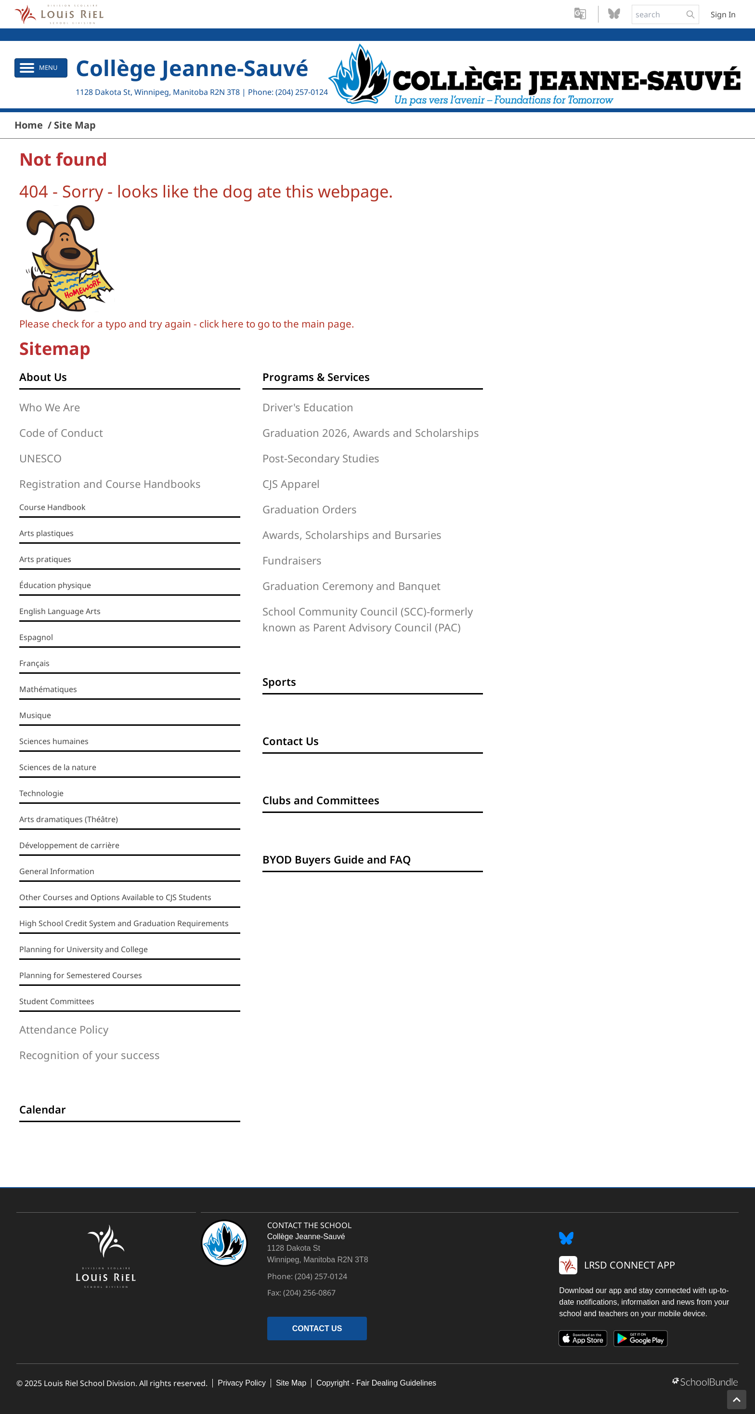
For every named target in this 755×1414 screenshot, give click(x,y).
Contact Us (290, 740)
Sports (279, 681)
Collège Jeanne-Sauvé (192, 67)
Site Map (291, 1383)
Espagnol (36, 637)
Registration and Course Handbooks (110, 483)
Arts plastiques (46, 533)
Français (34, 663)
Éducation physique (55, 585)
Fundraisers (292, 560)
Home (28, 125)
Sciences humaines (54, 741)
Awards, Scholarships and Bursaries (352, 534)
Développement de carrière (69, 845)
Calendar (42, 1109)
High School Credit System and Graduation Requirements (124, 923)
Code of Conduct (61, 432)
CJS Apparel (291, 483)
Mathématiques (48, 689)
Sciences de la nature (57, 767)
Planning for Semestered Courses (80, 975)
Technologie (41, 793)
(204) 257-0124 (301, 92)
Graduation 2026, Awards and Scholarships (370, 432)
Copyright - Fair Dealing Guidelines (376, 1383)
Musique (35, 715)
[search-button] (690, 14)
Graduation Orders (309, 509)
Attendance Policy (63, 1029)
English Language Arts (60, 611)
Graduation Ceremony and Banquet (351, 585)
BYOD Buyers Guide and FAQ (336, 859)
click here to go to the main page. (276, 323)
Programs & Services (316, 376)
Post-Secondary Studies (320, 458)
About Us (43, 376)
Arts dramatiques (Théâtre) (68, 819)
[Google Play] (641, 1340)
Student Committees (56, 1001)
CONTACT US (317, 1328)
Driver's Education (307, 407)
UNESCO (40, 458)
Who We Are (49, 407)
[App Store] (583, 1340)
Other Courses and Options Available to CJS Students (115, 897)
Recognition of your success (89, 1054)
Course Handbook (52, 507)
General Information (56, 871)
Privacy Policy (242, 1383)
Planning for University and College (83, 949)
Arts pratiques (45, 559)
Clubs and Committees (320, 800)
